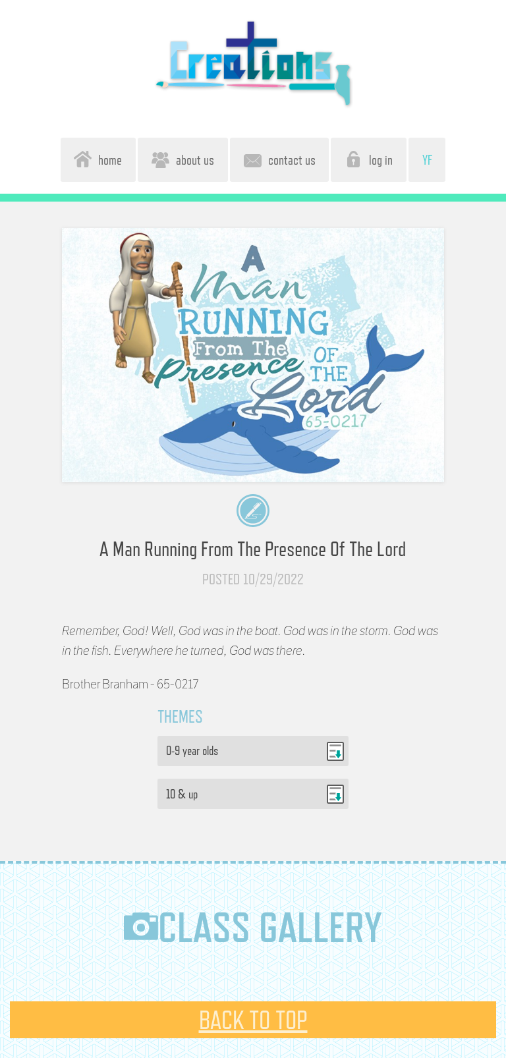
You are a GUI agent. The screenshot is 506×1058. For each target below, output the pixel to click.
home (98, 159)
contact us (280, 159)
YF (427, 160)
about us (183, 159)
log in (369, 159)
